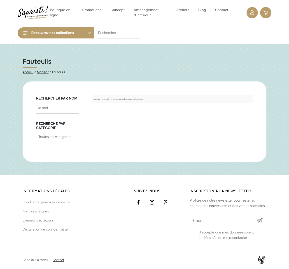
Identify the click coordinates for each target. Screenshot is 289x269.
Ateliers (177, 11)
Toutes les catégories (54, 137)
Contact (217, 11)
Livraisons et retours (38, 220)
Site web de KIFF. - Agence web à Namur (261, 259)
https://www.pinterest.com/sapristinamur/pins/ (165, 202)
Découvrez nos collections (66, 35)
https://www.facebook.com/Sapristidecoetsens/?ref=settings (138, 202)
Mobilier (43, 72)
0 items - (260, 13)
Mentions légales (36, 211)
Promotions (92, 11)
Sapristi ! (38, 13)
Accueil (28, 72)
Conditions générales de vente (46, 202)
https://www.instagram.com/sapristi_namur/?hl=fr (151, 202)
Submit (259, 220)
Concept (118, 11)
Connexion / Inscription (247, 13)
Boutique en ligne (62, 13)
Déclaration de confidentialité (45, 229)
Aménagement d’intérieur (147, 13)
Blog (197, 11)
